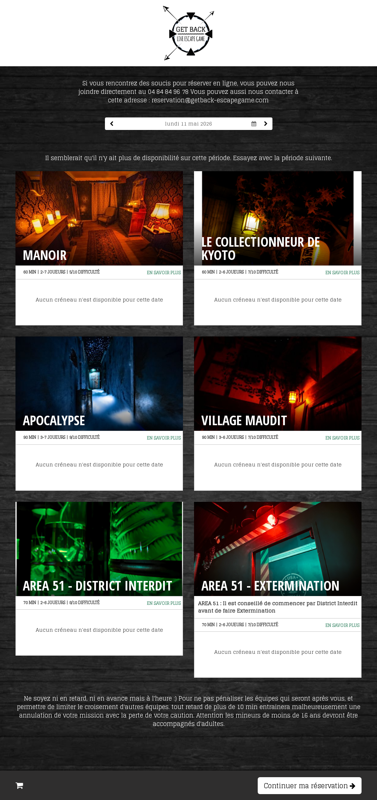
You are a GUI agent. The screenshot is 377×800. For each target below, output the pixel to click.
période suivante (306, 158)
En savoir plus (164, 272)
